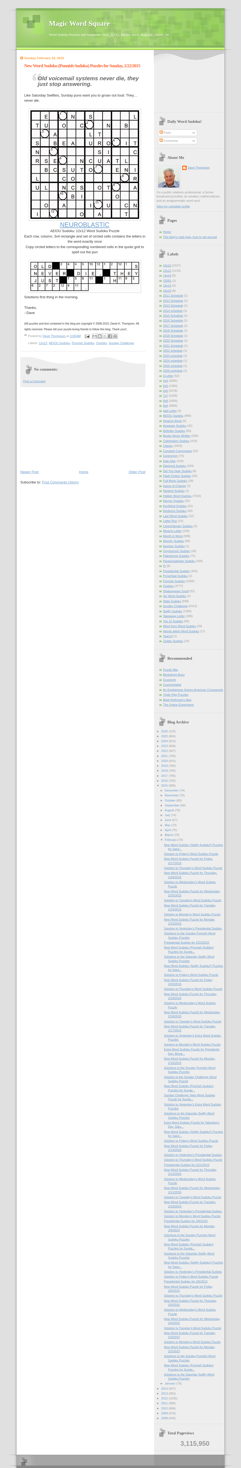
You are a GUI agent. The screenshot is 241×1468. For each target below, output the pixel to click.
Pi (164, 566)
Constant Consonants (177, 451)
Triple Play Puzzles (176, 694)
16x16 (167, 290)
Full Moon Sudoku (175, 480)
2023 (165, 746)
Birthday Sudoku (174, 430)
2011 (165, 1403)
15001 (167, 280)
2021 (165, 756)
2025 (165, 736)
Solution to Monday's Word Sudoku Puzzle (192, 914)
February (171, 839)
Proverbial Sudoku (175, 576)
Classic (168, 445)
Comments (168, 140)
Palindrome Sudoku (176, 555)
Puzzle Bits (170, 669)
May (168, 825)
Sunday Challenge (121, 343)
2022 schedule (173, 350)
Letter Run (170, 521)
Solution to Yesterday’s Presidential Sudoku (193, 928)
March (169, 834)
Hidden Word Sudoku (177, 496)
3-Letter (168, 375)
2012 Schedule (173, 300)
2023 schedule (173, 355)
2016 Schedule (173, 320)
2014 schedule (173, 310)
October (170, 800)
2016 (165, 780)
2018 (165, 770)
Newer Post (29, 472)
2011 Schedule (173, 295)
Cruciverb (169, 679)
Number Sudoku (174, 546)
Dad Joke (169, 461)
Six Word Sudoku (174, 596)
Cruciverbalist (172, 684)
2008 (165, 1418)
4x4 (165, 380)
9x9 (165, 405)
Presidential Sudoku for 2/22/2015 (186, 942)
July (168, 815)
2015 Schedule (173, 315)
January (170, 1383)
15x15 (167, 285)
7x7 (165, 395)
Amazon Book (172, 420)
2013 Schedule (173, 305)
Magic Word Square (79, 23)
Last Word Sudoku (175, 516)
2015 (165, 785)
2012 (165, 1398)
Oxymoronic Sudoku (176, 551)
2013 (165, 1393)
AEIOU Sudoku (59, 343)
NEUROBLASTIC (84, 224)
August (170, 810)
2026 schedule (173, 370)
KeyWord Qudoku (175, 506)
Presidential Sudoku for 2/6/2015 (186, 1281)
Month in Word (173, 536)
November (172, 795)
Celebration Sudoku (176, 441)
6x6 (165, 390)
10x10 (167, 265)
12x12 (43, 343)
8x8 (165, 400)
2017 (165, 775)
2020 (165, 760)
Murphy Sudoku (173, 541)
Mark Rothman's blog (177, 699)
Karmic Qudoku (173, 500)
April (168, 830)
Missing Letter (172, 531)
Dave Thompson (54, 336)
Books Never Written (176, 435)
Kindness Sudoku (174, 510)
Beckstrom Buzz (174, 674)
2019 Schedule (173, 335)
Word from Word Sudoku (179, 626)
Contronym (170, 455)
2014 (165, 1388)
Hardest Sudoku (173, 490)
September (172, 805)
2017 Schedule (173, 325)
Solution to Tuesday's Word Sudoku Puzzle (192, 900)
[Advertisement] (82, 428)
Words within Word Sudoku (181, 631)
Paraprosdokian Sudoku (179, 561)
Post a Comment (34, 381)
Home (84, 472)
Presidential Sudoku (176, 571)
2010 (165, 1408)
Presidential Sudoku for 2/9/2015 (186, 1221)
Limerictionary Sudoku (178, 526)
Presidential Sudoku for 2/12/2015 (186, 1164)
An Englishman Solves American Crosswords (193, 689)
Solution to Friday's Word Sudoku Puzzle (191, 853)
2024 (165, 741)
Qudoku (101, 343)
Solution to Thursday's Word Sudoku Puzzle (193, 868)
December (172, 790)
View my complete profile (173, 206)
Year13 (168, 636)
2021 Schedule (173, 345)
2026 (165, 731)
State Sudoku (172, 601)
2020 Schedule (173, 340)
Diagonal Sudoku (174, 465)
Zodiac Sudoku (173, 641)
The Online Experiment (178, 704)
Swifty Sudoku (172, 611)
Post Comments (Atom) (60, 482)
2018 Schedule (173, 330)
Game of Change (174, 486)
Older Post (137, 472)
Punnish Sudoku (83, 343)
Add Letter (170, 410)
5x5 (165, 385)
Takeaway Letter (174, 616)
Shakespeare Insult (176, 591)
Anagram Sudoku (174, 425)
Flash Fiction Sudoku (177, 475)
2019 (165, 765)
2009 (165, 1413)
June (168, 820)
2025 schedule (173, 365)
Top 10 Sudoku (173, 621)
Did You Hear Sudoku (177, 471)
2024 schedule (173, 360)
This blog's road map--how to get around (190, 237)
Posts (165, 132)
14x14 (167, 275)
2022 (165, 750)
